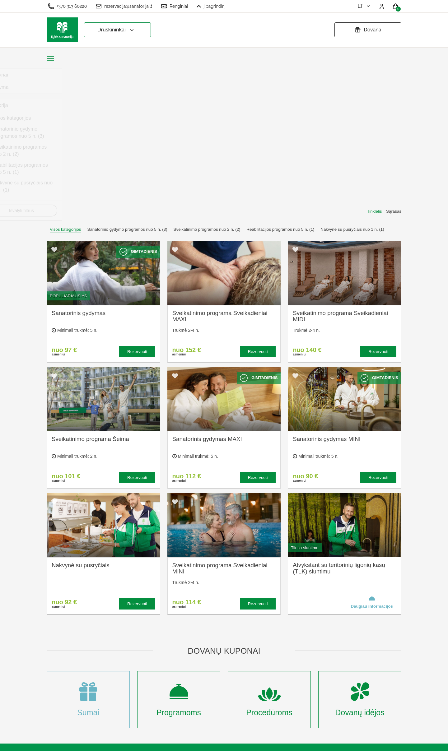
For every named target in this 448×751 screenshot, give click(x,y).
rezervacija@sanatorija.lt (124, 6)
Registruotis (151, 704)
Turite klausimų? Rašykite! (319, 649)
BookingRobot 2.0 (384, 741)
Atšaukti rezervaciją (227, 666)
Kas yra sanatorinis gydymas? (159, 639)
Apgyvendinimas (156, 653)
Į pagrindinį (211, 6)
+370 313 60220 (67, 6)
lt (364, 6)
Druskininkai (116, 30)
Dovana (367, 30)
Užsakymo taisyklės (228, 636)
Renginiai (174, 6)
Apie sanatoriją (154, 625)
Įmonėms (148, 673)
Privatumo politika (225, 646)
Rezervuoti (137, 199)
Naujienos (149, 684)
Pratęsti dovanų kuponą (232, 656)
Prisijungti (148, 714)
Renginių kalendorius (161, 663)
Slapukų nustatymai (228, 625)
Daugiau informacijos (372, 450)
